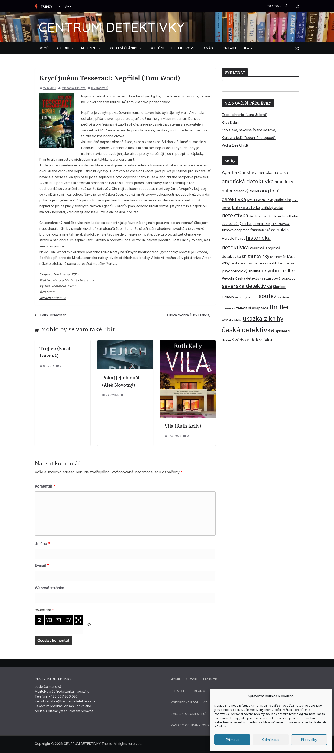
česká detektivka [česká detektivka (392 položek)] (248, 330)
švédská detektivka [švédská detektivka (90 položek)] (252, 340)
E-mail (42, 565)
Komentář (45, 486)
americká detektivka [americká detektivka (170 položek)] (248, 181)
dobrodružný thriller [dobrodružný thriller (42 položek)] (237, 224)
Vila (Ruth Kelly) (183, 426)
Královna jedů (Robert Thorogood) (249, 138)
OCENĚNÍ (156, 48)
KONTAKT (229, 48)
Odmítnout (270, 739)
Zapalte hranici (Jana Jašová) (244, 115)
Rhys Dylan (63, 6)
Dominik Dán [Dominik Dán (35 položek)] (261, 224)
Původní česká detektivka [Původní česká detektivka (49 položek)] (242, 278)
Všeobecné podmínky (189, 702)
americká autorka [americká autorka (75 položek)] (271, 172)
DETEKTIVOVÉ (183, 48)
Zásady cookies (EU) (188, 713)
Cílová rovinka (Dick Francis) (191, 315)
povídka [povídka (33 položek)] (288, 263)
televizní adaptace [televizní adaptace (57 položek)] (252, 308)
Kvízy (248, 48)
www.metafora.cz (52, 298)
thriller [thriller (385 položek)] (279, 307)
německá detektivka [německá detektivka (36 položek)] (268, 263)
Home (175, 679)
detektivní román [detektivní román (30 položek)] (260, 216)
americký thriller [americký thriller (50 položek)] (246, 191)
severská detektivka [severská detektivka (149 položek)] (247, 286)
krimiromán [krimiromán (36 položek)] (278, 256)
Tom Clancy (181, 240)
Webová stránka (49, 588)
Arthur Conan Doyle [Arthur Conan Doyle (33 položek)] (260, 200)
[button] (71, 48)
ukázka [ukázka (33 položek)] (237, 319)
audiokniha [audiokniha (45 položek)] (282, 200)
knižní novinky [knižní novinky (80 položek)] (255, 256)
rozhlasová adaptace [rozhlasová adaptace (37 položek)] (279, 278)
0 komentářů (97, 88)
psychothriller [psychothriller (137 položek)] (278, 271)
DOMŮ (44, 48)
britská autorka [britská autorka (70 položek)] (246, 207)
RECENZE (88, 48)
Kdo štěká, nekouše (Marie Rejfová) (249, 130)
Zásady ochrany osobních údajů (200, 725)
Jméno (42, 543)
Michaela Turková (74, 88)
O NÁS (207, 48)
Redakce (178, 691)
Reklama (198, 691)
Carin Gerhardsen (50, 315)
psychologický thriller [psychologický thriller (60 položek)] (241, 271)
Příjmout (232, 739)
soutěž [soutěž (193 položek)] (268, 296)
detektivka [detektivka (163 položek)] (235, 215)
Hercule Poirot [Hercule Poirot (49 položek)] (233, 238)
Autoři (191, 679)
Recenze (210, 679)
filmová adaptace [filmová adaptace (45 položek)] (235, 230)
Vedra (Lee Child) (235, 145)
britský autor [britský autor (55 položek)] (272, 207)
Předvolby (309, 739)
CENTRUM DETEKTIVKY (111, 27)
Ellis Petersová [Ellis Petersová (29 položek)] (280, 224)
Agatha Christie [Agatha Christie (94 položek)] (238, 172)
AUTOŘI (62, 48)
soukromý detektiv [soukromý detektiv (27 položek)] (246, 297)
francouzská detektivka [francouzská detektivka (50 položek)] (269, 230)
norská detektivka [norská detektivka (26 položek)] (242, 263)
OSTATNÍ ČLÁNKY (123, 48)
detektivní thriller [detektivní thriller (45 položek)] (286, 216)
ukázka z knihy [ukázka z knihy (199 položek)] (263, 318)
